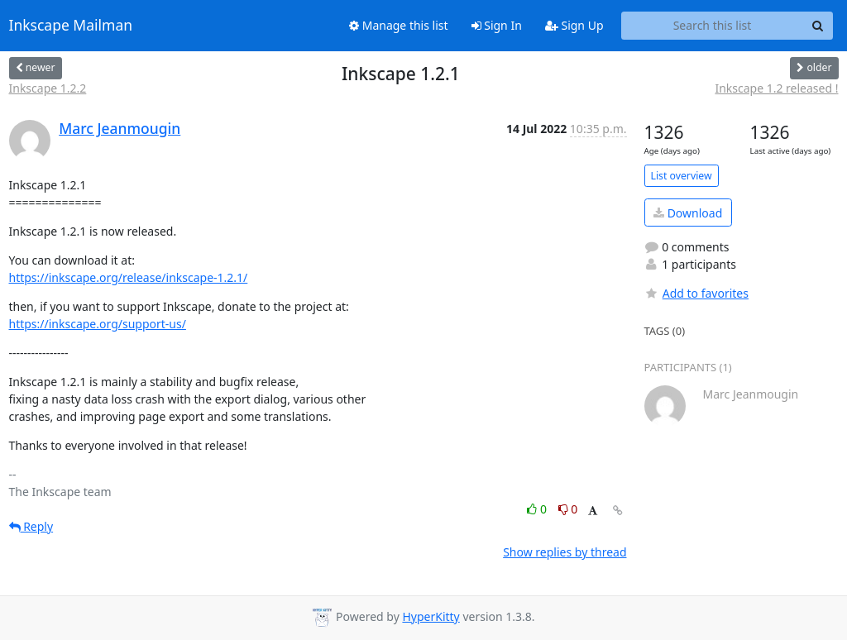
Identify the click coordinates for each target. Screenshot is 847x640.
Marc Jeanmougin (119, 128)
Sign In (496, 25)
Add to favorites (696, 293)
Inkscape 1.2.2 (48, 88)
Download (687, 213)
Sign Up (574, 25)
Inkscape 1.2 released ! (776, 88)
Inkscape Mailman (71, 26)
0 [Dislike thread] (568, 509)
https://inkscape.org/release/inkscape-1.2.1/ (128, 277)
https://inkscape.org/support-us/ (97, 324)
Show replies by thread (564, 552)
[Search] (818, 26)
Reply (31, 526)
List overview (681, 176)
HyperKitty (430, 616)
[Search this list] (712, 26)
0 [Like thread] (538, 509)
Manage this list (398, 25)
